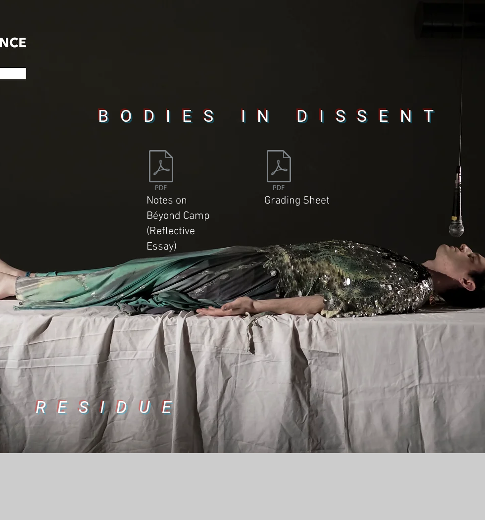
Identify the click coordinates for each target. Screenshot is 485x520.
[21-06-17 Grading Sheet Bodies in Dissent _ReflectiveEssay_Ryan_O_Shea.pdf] (278, 171)
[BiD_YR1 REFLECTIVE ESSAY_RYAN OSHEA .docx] (161, 171)
